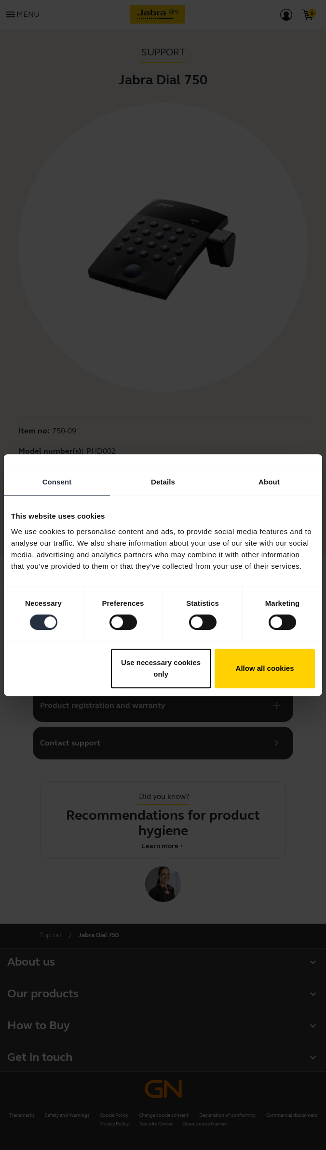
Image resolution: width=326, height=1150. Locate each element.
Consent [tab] (57, 482)
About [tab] (269, 482)
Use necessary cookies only (161, 668)
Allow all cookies (265, 668)
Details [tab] (163, 482)
